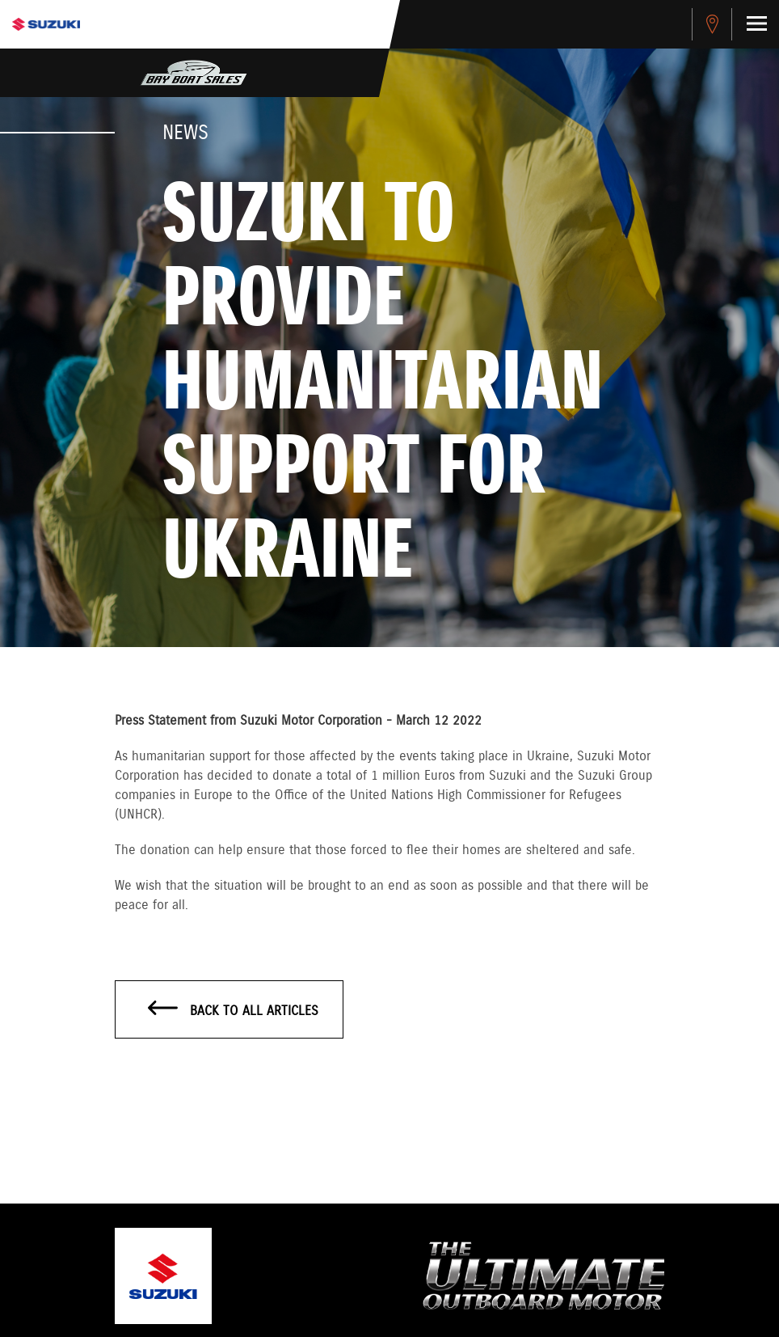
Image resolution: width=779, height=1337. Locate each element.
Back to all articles (233, 1010)
